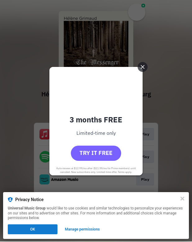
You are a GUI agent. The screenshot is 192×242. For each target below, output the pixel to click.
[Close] (182, 199)
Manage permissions (82, 229)
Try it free (96, 152)
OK (32, 229)
